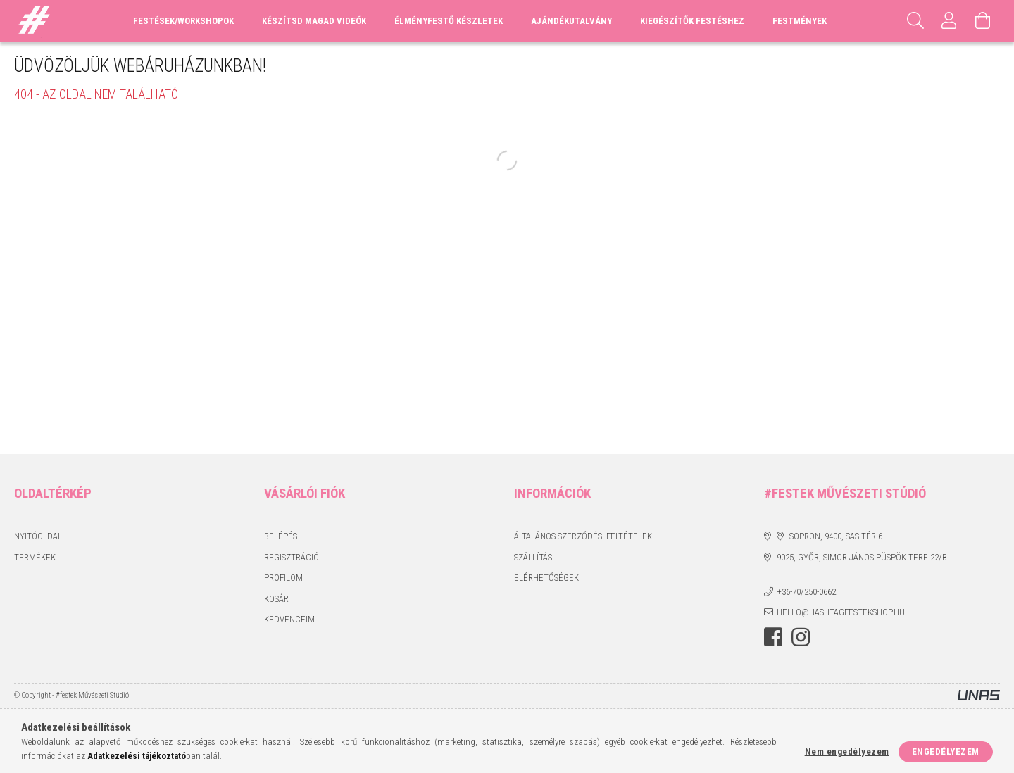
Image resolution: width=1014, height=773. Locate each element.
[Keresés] (915, 21)
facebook (773, 637)
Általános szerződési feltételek (583, 536)
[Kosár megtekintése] (983, 21)
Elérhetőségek (546, 577)
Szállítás (533, 557)
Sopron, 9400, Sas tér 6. (836, 536)
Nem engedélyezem (847, 751)
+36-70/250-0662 (806, 591)
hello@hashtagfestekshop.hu (841, 612)
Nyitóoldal (38, 536)
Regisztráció (291, 557)
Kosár (276, 598)
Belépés (280, 536)
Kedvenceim (289, 619)
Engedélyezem (945, 751)
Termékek (35, 557)
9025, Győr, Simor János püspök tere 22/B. (863, 557)
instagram (800, 637)
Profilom (283, 577)
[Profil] (949, 21)
